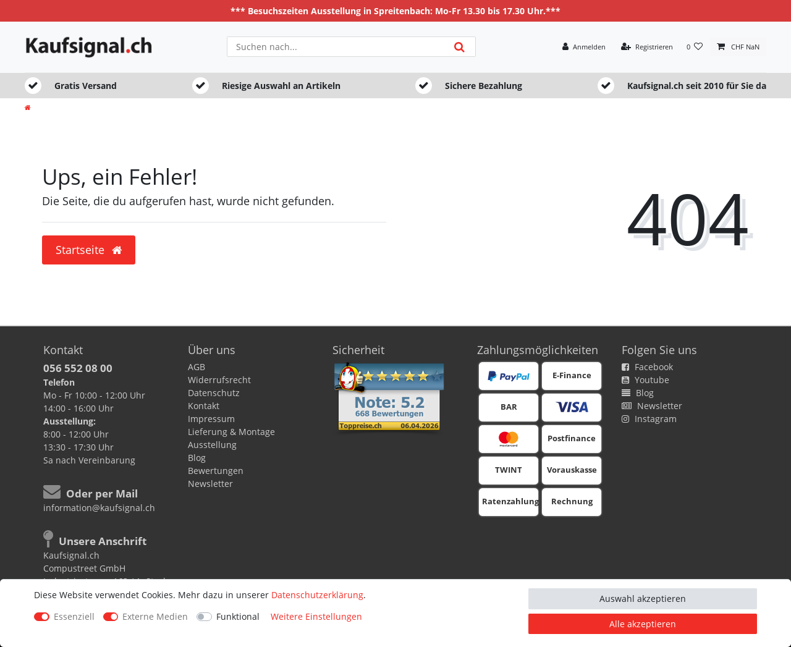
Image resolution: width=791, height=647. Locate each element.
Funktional (238, 616)
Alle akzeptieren (642, 624)
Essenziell (74, 616)
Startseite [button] (89, 249)
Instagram (649, 419)
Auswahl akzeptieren (642, 598)
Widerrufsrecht (219, 380)
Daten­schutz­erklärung (317, 595)
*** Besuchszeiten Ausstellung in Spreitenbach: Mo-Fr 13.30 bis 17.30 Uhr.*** (395, 11)
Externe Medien (155, 616)
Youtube (645, 380)
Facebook (647, 367)
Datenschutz (214, 393)
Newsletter (210, 483)
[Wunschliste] (695, 47)
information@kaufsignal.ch (99, 508)
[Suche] (459, 46)
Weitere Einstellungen (316, 616)
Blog (197, 457)
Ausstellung (212, 444)
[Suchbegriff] (335, 46)
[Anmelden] (584, 47)
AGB (196, 367)
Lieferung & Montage (231, 432)
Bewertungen (215, 470)
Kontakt (203, 406)
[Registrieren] (647, 47)
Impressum (211, 419)
